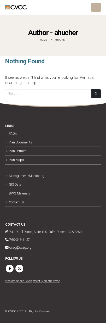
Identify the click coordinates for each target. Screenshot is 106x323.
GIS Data (15, 184)
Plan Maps (16, 160)
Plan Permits (18, 151)
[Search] (96, 93)
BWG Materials (19, 193)
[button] (96, 7)
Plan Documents (20, 142)
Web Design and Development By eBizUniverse (32, 281)
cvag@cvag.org (18, 247)
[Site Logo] (16, 7)
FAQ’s (13, 133)
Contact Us (17, 202)
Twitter (19, 268)
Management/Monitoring (26, 176)
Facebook (10, 268)
